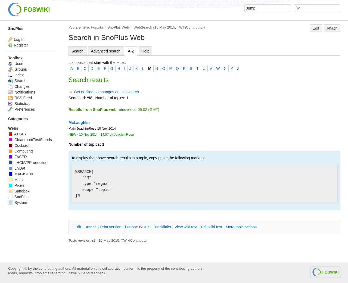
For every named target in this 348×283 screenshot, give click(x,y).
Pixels (16, 185)
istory (131, 227)
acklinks (163, 227)
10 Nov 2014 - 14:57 (94, 134)
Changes (19, 86)
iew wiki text (186, 227)
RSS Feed (20, 98)
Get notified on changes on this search (106, 92)
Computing (20, 151)
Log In (19, 39)
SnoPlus (15, 28)
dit (78, 227)
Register (21, 45)
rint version (111, 227)
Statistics (19, 103)
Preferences (21, 109)
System (17, 202)
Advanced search (105, 51)
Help (146, 51)
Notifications (21, 92)
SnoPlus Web (118, 27)
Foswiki (97, 27)
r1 (149, 227)
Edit (316, 28)
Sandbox (18, 191)
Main (15, 180)
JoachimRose (124, 134)
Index (16, 75)
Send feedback (93, 273)
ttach (91, 227)
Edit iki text (211, 227)
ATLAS (17, 134)
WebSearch (142, 27)
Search (77, 51)
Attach (332, 28)
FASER (17, 157)
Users (16, 63)
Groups (17, 69)
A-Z (131, 51)
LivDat (16, 168)
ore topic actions (241, 227)
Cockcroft (19, 145)
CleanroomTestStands (30, 140)
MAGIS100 (20, 174)
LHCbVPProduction (27, 162)
